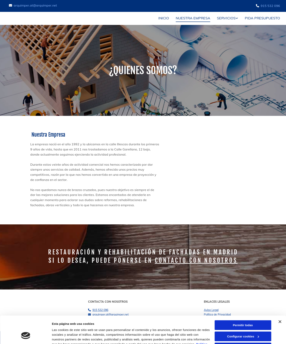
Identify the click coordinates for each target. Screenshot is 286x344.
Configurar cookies (243, 312)
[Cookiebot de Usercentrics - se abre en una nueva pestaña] (25, 336)
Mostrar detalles (63, 336)
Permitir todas (243, 301)
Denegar (243, 324)
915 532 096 (270, 6)
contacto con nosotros (196, 260)
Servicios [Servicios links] (226, 18)
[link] (224, 18)
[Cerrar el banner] (279, 298)
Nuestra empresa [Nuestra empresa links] (193, 18)
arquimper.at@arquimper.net (35, 5)
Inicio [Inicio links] (163, 18)
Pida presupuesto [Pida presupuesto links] (262, 18)
